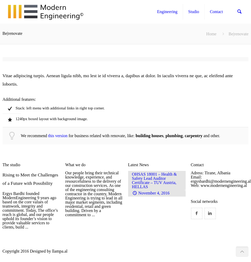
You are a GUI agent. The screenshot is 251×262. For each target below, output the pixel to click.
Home (211, 34)
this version (57, 135)
